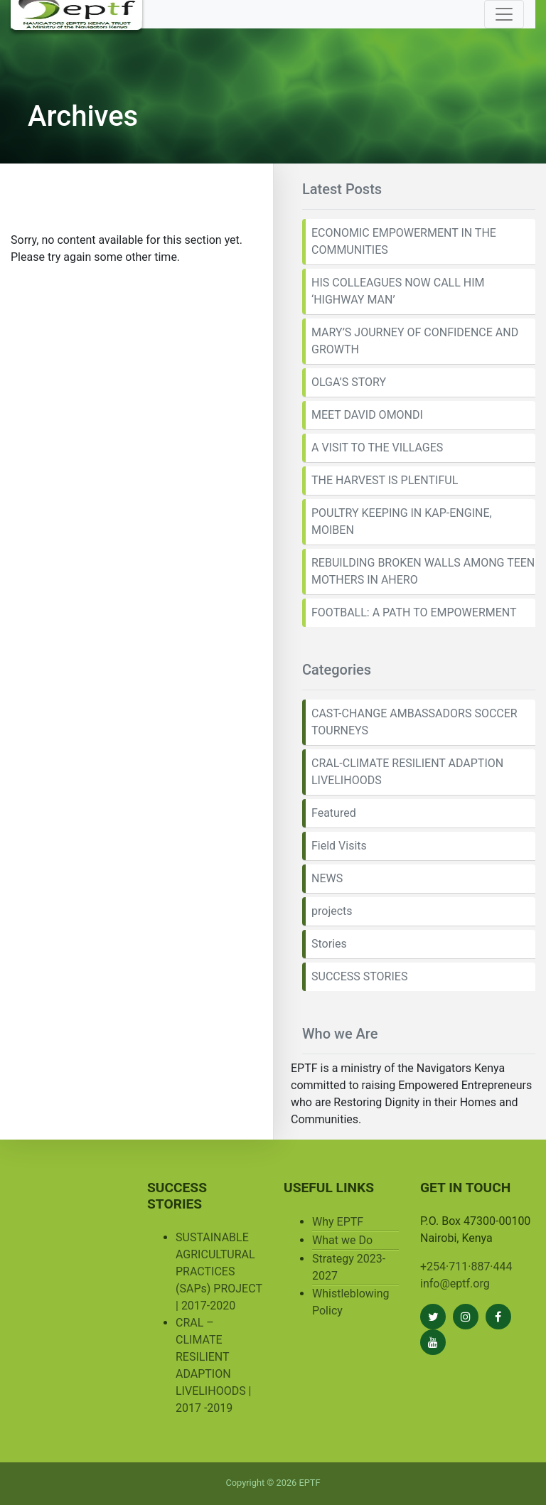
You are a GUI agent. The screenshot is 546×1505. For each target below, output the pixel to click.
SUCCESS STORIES (359, 976)
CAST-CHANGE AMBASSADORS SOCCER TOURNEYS (414, 722)
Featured (333, 813)
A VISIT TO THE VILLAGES (377, 447)
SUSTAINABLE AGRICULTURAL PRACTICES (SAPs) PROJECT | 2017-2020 (219, 1271)
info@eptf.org (455, 1283)
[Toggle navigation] (504, 14)
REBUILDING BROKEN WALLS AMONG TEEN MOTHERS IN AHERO (423, 571)
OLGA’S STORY (348, 382)
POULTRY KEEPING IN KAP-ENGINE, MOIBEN (401, 521)
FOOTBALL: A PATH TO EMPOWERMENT (414, 612)
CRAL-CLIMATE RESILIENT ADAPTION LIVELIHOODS (407, 771)
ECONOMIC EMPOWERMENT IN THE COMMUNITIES (403, 241)
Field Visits (339, 845)
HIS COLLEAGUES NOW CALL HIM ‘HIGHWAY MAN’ (398, 291)
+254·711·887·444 (466, 1266)
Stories (329, 943)
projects (332, 911)
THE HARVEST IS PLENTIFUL (384, 480)
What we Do (342, 1240)
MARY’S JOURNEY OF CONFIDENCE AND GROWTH (414, 341)
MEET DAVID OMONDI (367, 415)
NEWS (327, 878)
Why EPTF (337, 1221)
